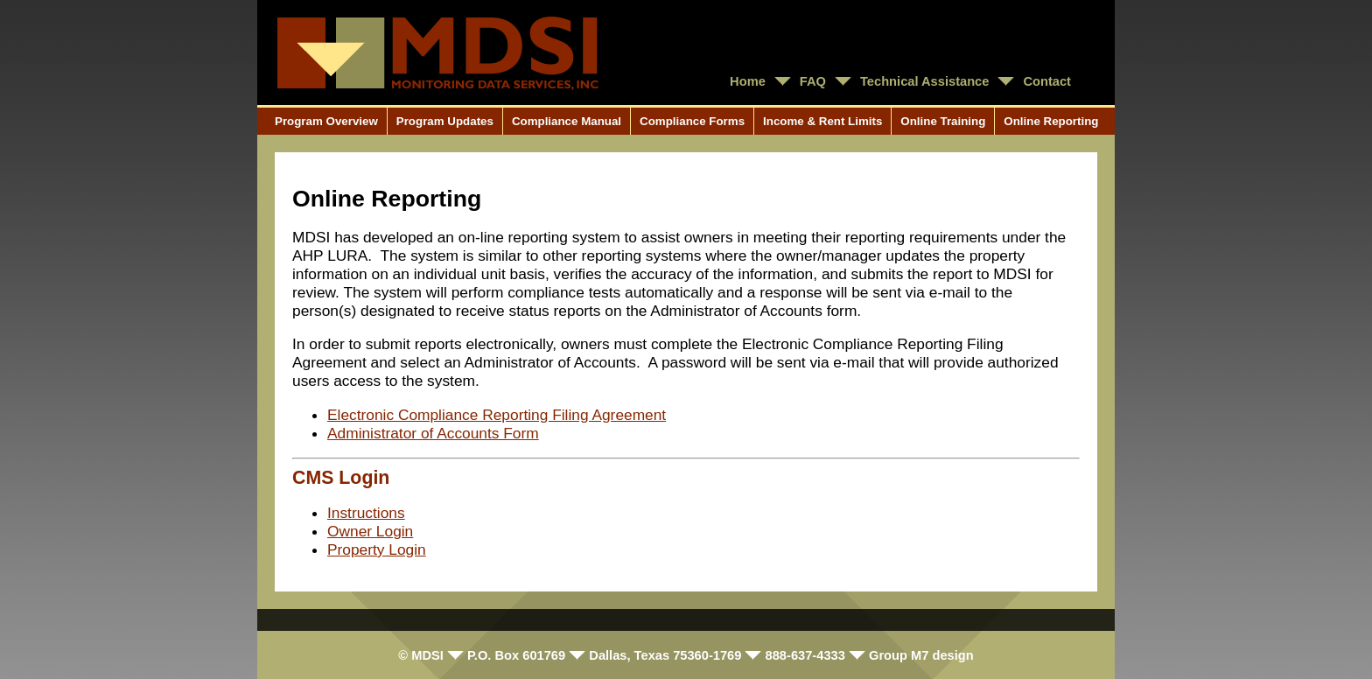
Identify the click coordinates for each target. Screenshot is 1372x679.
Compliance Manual (566, 121)
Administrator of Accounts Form (433, 433)
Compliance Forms (692, 121)
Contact (1047, 81)
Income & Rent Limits (822, 121)
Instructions (366, 513)
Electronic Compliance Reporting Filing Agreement (496, 415)
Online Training (942, 121)
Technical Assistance (924, 81)
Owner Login (370, 531)
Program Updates (445, 121)
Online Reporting (1051, 121)
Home (748, 81)
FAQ (813, 81)
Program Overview (326, 121)
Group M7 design (921, 655)
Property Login (376, 549)
